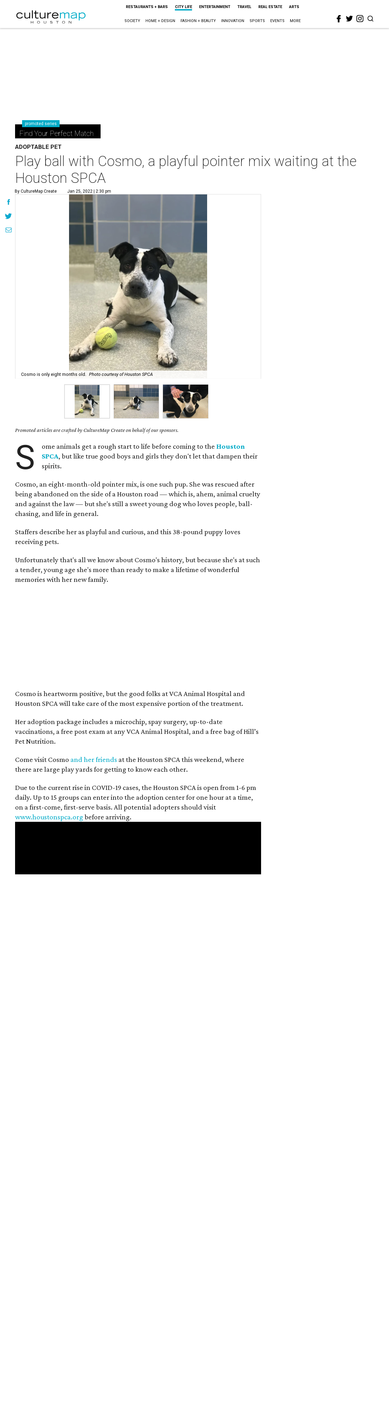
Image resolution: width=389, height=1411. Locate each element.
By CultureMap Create (36, 191)
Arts (294, 7)
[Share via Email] (9, 231)
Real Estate (270, 7)
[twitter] (349, 18)
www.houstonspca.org (49, 817)
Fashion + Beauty (198, 21)
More (295, 21)
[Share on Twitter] (9, 217)
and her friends (93, 759)
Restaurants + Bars (147, 7)
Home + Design (160, 21)
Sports (257, 21)
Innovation (232, 21)
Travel (244, 7)
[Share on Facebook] (9, 203)
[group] (87, 401)
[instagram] (359, 18)
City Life (183, 7)
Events (277, 21)
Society (132, 21)
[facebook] (338, 19)
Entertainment (214, 7)
